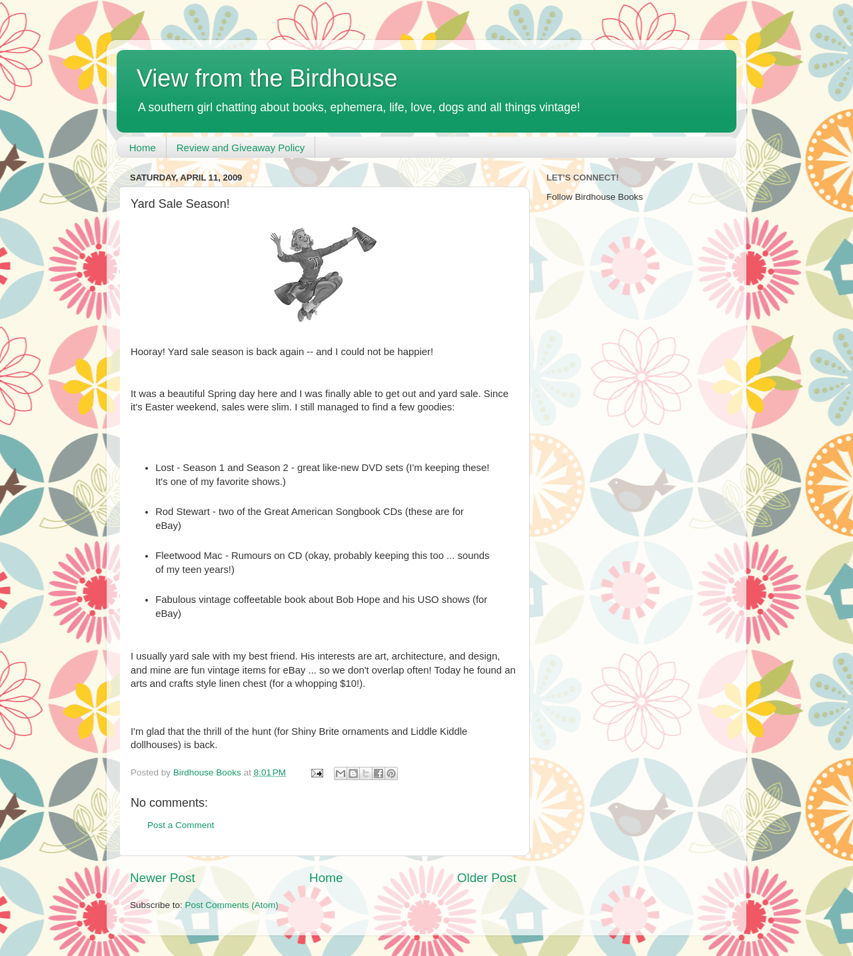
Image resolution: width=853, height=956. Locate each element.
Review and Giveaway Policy (241, 147)
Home (142, 147)
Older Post (486, 878)
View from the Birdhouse (267, 78)
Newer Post (162, 878)
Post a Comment (181, 825)
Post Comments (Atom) (232, 905)
